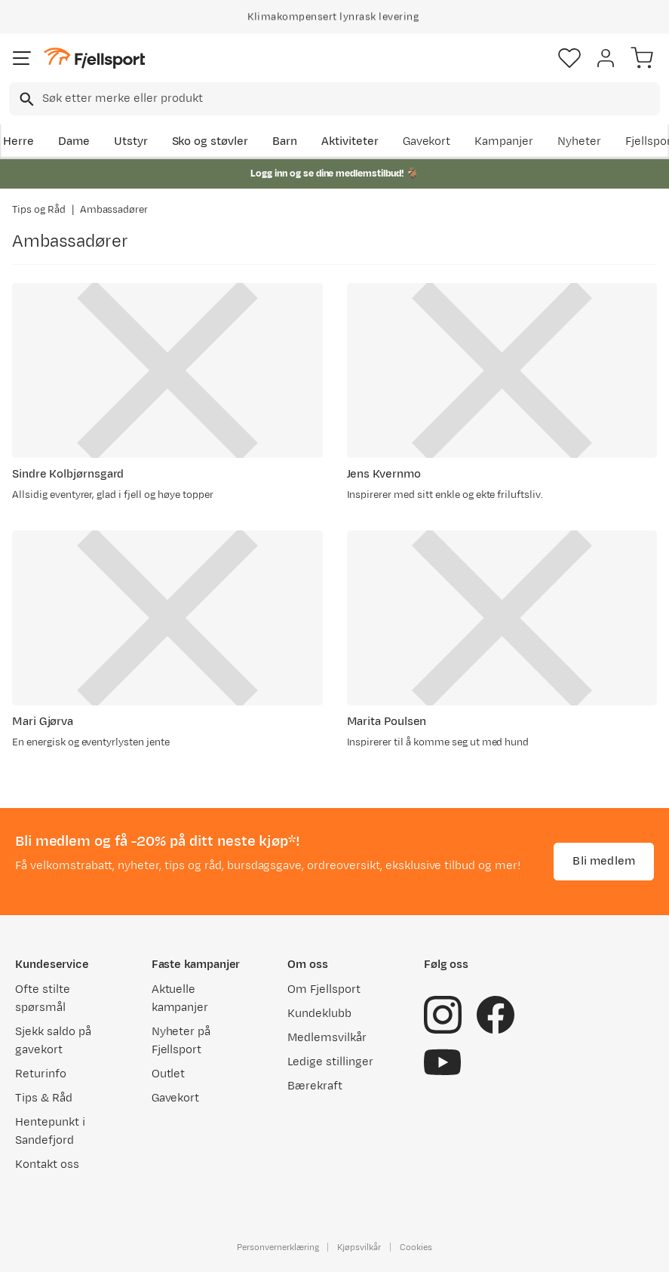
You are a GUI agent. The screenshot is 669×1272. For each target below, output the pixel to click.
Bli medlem (603, 861)
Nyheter (579, 141)
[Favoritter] (569, 58)
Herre (18, 141)
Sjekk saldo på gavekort (53, 1041)
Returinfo (40, 1074)
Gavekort (427, 141)
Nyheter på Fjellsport (181, 1041)
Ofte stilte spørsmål (42, 998)
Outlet (169, 1074)
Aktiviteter (350, 141)
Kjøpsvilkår (359, 1247)
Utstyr (131, 141)
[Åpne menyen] (22, 58)
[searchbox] (350, 99)
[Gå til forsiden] (94, 58)
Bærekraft (314, 1086)
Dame (74, 141)
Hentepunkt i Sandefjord (50, 1131)
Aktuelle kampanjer (180, 998)
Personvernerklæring (277, 1247)
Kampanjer (503, 141)
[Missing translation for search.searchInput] (25, 99)
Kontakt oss (47, 1164)
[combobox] (334, 98)
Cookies (416, 1247)
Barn (284, 141)
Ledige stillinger (330, 1062)
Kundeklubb (319, 1014)
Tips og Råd (39, 210)
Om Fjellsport (324, 989)
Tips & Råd (43, 1098)
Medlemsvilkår (327, 1038)
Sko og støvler (210, 141)
